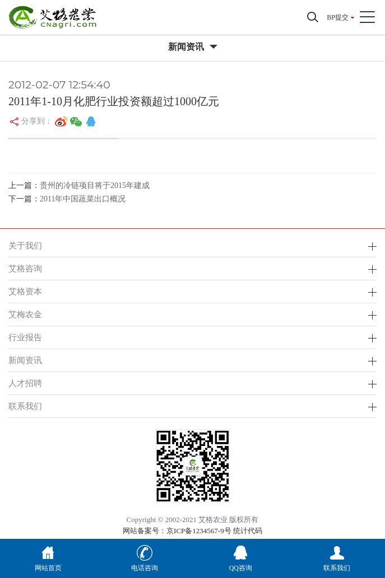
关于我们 (25, 245)
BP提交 (338, 17)
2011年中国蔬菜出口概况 (83, 199)
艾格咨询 (25, 268)
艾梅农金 (25, 314)
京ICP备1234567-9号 (198, 531)
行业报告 (25, 337)
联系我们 (25, 406)
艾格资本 (25, 291)
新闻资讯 (25, 360)
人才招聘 (25, 383)
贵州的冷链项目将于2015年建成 (95, 185)
